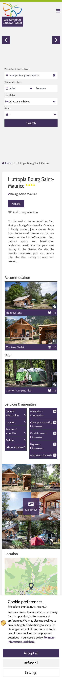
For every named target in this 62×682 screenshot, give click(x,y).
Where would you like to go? (16, 68)
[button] (31, 586)
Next (56, 40)
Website (16, 203)
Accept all (31, 653)
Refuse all (31, 663)
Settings (31, 672)
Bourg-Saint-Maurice (22, 194)
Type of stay (9, 94)
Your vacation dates (12, 82)
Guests (7, 108)
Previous (6, 40)
